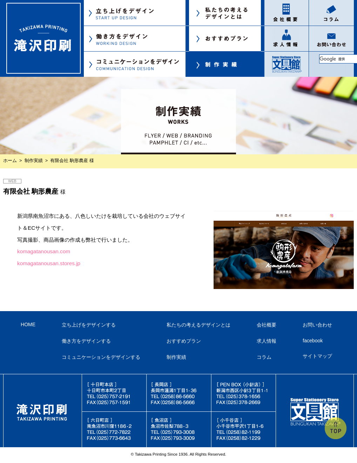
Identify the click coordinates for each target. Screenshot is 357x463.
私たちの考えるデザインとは (198, 325)
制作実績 (34, 160)
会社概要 (266, 325)
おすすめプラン (184, 341)
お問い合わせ (317, 325)
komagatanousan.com (43, 251)
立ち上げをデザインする (89, 325)
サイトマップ (317, 356)
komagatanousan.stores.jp (48, 263)
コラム (264, 357)
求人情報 (266, 341)
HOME (28, 324)
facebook (313, 340)
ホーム (10, 160)
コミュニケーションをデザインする (101, 357)
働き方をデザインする (86, 341)
